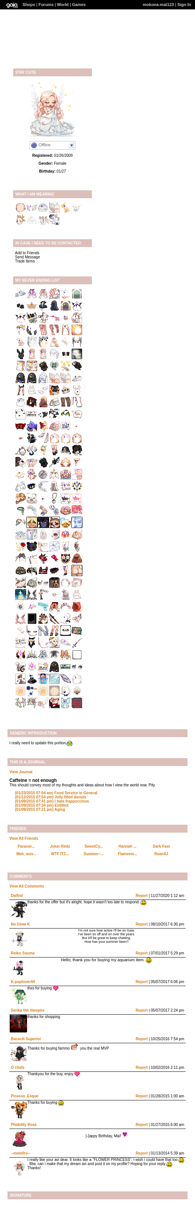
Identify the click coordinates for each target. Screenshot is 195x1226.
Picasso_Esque (24, 1096)
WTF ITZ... (60, 854)
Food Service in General (56, 793)
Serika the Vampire (28, 1010)
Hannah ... (127, 846)
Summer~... (94, 854)
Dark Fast (161, 846)
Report (142, 896)
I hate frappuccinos (52, 801)
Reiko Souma (22, 953)
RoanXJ (161, 854)
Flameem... (127, 854)
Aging (40, 809)
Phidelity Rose (24, 1125)
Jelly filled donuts (50, 797)
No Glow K (20, 924)
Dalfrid (17, 896)
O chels (17, 1067)
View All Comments (26, 886)
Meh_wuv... (26, 854)
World (63, 4)
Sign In (184, 4)
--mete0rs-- (20, 1153)
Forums (46, 4)
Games (79, 4)
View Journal (21, 772)
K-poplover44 (23, 982)
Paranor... (26, 846)
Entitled (41, 805)
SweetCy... (93, 846)
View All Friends (23, 838)
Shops (28, 4)
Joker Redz (60, 846)
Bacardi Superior (26, 1039)
